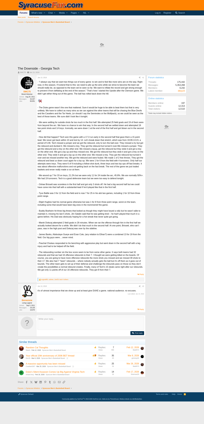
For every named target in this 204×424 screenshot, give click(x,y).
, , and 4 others (54, 279)
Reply (141, 274)
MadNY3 (136, 350)
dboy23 (181, 91)
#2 (143, 286)
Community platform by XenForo (81, 399)
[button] (44, 12)
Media (62, 13)
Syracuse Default (26, 394)
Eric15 (28, 358)
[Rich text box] (91, 323)
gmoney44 (135, 358)
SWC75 (23, 72)
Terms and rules (162, 394)
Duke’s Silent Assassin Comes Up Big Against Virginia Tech (55, 372)
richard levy (30, 375)
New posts (22, 17)
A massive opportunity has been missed (45, 363)
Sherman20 (135, 374)
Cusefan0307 (30, 366)
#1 (143, 78)
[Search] (180, 12)
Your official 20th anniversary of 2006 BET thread (50, 355)
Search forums (33, 17)
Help (173, 394)
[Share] (139, 77)
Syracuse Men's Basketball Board (54, 350)
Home (179, 394)
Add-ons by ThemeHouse (110, 399)
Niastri (28, 350)
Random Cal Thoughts (37, 347)
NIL (84, 13)
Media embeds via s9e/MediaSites (131, 399)
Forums (24, 13)
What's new (36, 13)
